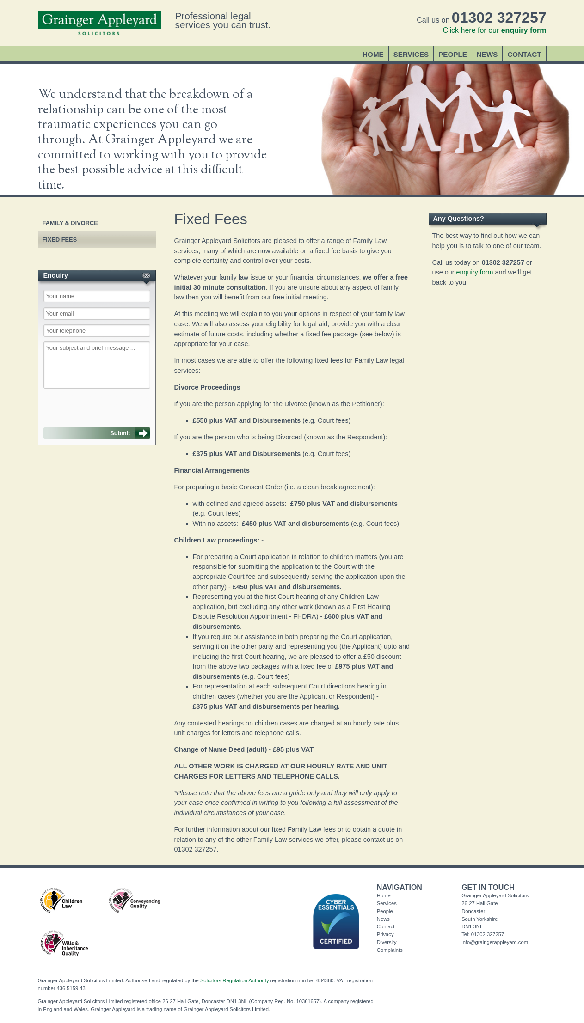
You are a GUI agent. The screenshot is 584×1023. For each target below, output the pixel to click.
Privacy (385, 934)
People (452, 54)
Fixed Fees (60, 239)
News (487, 54)
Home (373, 54)
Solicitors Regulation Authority (234, 980)
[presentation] (90, 403)
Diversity (387, 942)
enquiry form (474, 272)
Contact (524, 54)
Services (411, 54)
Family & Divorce (70, 222)
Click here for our (494, 30)
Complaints (390, 950)
